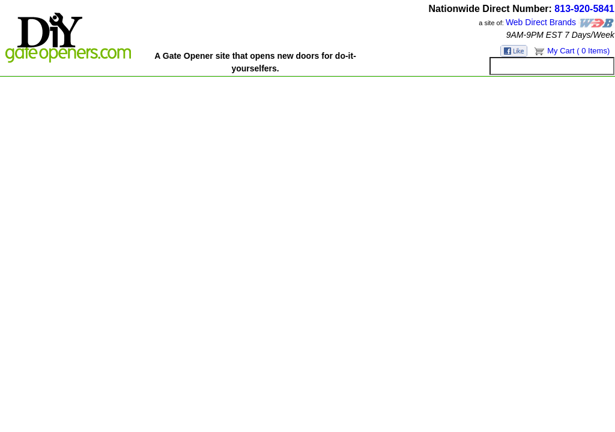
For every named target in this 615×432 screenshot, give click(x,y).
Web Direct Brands (541, 22)
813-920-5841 (584, 9)
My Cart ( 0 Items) (578, 50)
